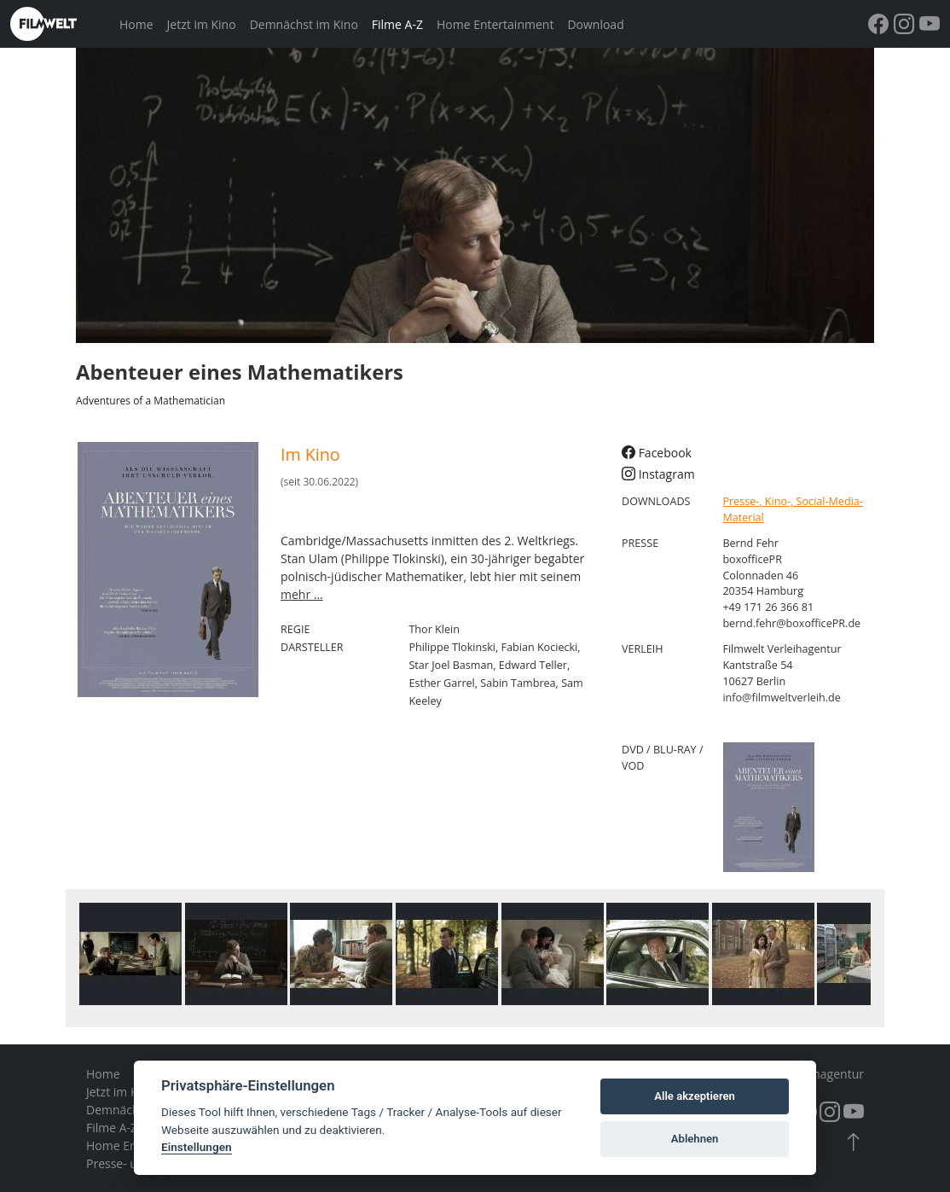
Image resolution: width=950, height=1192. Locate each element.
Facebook (657, 453)
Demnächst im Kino (304, 24)
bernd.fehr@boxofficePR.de (791, 623)
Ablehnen (695, 1138)
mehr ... (302, 594)
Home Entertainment (495, 24)
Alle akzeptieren (694, 1096)
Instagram (658, 474)
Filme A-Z (397, 24)
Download (595, 24)
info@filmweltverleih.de (781, 697)
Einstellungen (196, 1147)
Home (136, 24)
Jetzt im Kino (201, 24)
